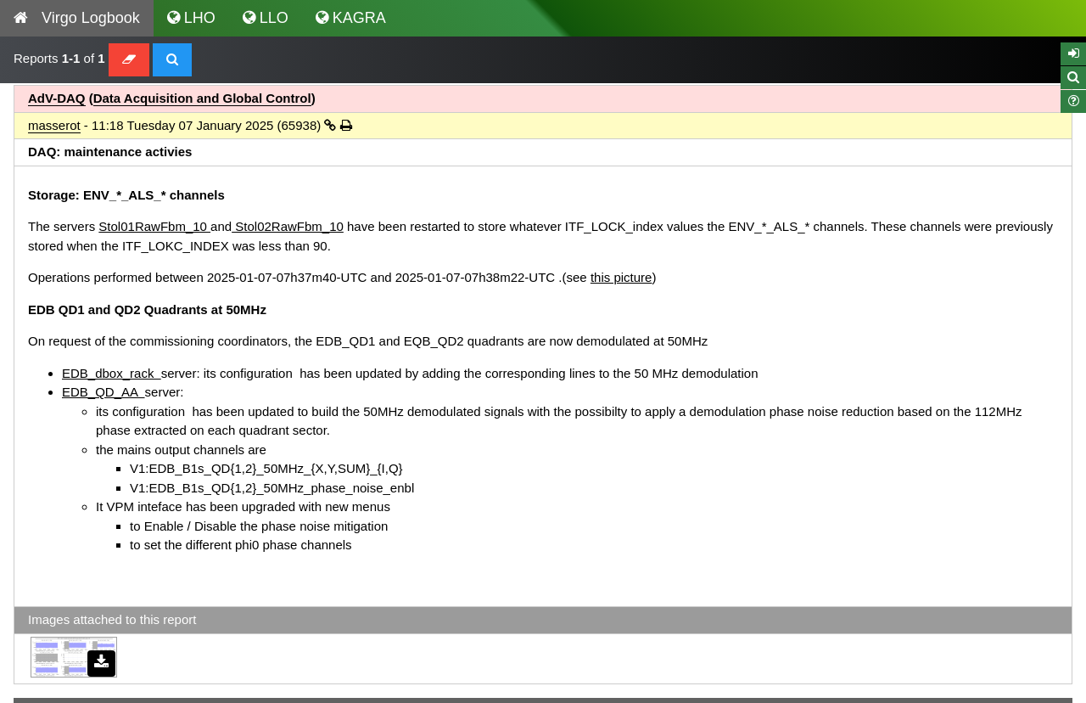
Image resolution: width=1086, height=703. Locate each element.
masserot (54, 125)
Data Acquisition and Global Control (202, 98)
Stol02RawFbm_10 (288, 226)
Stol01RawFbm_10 (154, 226)
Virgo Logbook (77, 17)
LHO (191, 17)
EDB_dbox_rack (111, 373)
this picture (621, 277)
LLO (265, 17)
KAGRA (351, 17)
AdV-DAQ (57, 98)
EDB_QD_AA (103, 392)
